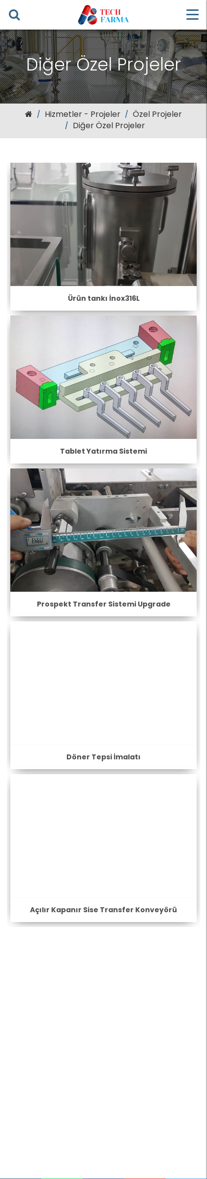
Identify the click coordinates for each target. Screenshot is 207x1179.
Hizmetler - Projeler (82, 114)
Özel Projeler (157, 114)
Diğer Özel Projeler (109, 125)
